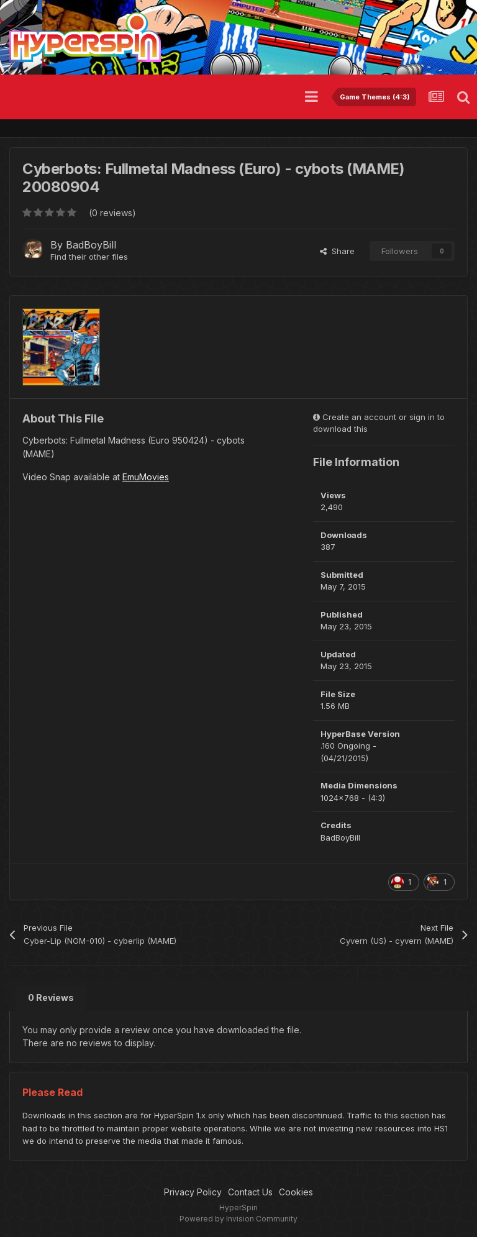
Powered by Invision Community (238, 1218)
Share (337, 251)
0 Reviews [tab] (51, 997)
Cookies (296, 1192)
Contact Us (250, 1192)
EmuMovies (145, 477)
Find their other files (89, 257)
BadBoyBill (91, 245)
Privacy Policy (193, 1192)
